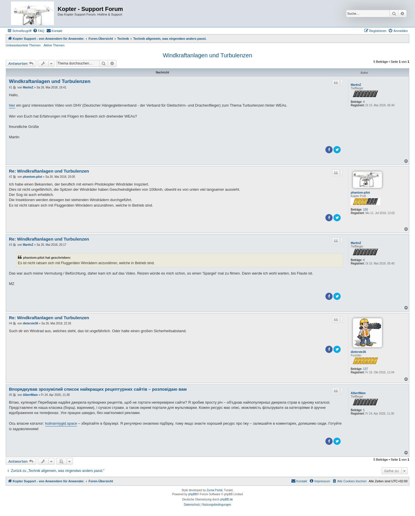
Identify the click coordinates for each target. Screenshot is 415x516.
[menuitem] (38, 30)
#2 (10, 176)
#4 (10, 323)
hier (12, 105)
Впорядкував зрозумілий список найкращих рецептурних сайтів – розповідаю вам (98, 389)
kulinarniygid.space (61, 423)
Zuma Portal (214, 490)
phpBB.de (226, 499)
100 (365, 209)
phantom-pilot (360, 192)
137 (365, 369)
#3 (10, 244)
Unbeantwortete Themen (23, 45)
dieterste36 (358, 352)
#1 (10, 87)
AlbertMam (358, 393)
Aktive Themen (54, 45)
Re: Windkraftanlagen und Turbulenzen (49, 171)
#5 (10, 394)
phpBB (192, 494)
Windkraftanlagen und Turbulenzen (207, 55)
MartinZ (356, 84)
